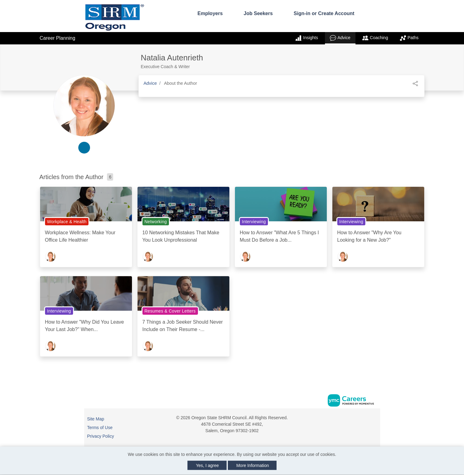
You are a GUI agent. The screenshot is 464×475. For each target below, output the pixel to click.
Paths (409, 38)
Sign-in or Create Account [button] (324, 13)
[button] (415, 83)
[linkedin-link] (84, 147)
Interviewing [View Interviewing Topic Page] (254, 221)
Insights (306, 38)
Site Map (95, 418)
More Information (252, 465)
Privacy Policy (100, 436)
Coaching (375, 38)
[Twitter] (374, 420)
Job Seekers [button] (258, 13)
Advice (340, 38)
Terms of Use (100, 427)
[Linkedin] (367, 420)
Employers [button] (210, 13)
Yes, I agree (207, 465)
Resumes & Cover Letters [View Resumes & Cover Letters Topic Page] (170, 311)
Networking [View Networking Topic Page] (156, 221)
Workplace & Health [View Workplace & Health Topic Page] (67, 221)
